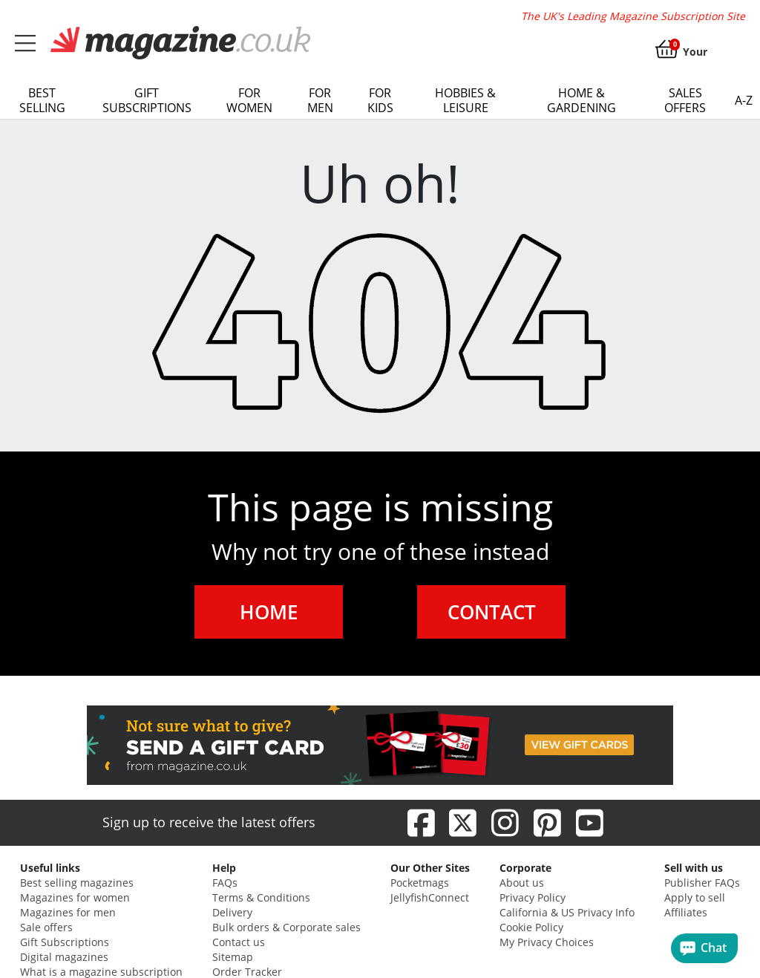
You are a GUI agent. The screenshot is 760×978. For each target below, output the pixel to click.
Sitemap (232, 957)
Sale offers (46, 927)
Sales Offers (685, 100)
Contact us (238, 942)
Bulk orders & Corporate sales (286, 927)
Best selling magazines (77, 883)
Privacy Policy (532, 897)
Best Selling (42, 100)
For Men (320, 100)
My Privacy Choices (546, 942)
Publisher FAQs (702, 883)
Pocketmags (419, 883)
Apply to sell (694, 897)
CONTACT (492, 612)
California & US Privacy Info (567, 912)
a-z (744, 100)
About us (521, 883)
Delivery (232, 912)
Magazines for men (68, 912)
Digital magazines (64, 957)
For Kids (380, 100)
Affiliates (685, 912)
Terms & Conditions (261, 897)
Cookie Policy (531, 927)
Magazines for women (75, 897)
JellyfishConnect (429, 897)
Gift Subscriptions (146, 100)
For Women (249, 100)
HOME (269, 612)
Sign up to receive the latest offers (208, 822)
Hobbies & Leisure (465, 100)
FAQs (225, 883)
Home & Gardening (581, 100)
